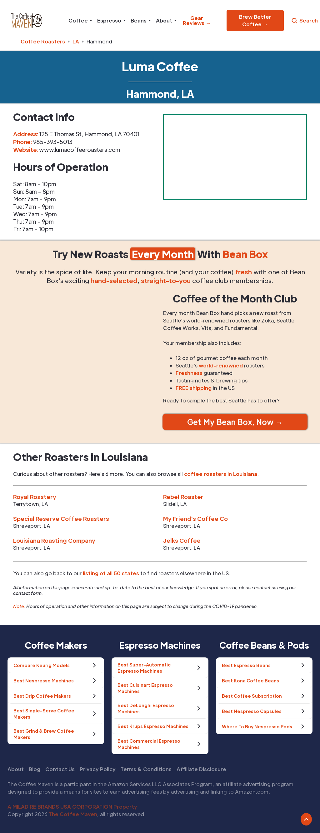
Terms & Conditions (146, 769)
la (75, 41)
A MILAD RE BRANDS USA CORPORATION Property (72, 806)
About (16, 769)
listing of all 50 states (111, 573)
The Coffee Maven (73, 814)
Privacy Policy (98, 769)
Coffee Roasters (43, 41)
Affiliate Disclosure (201, 769)
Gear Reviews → (197, 20)
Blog (34, 769)
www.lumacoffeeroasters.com (79, 149)
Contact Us (60, 769)
